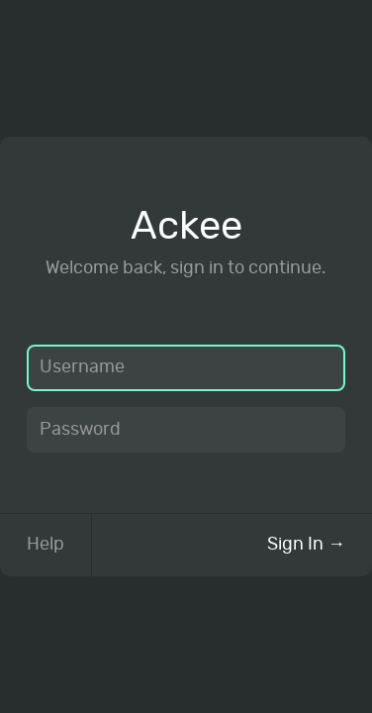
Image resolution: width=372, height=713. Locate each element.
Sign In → (306, 545)
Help (45, 545)
